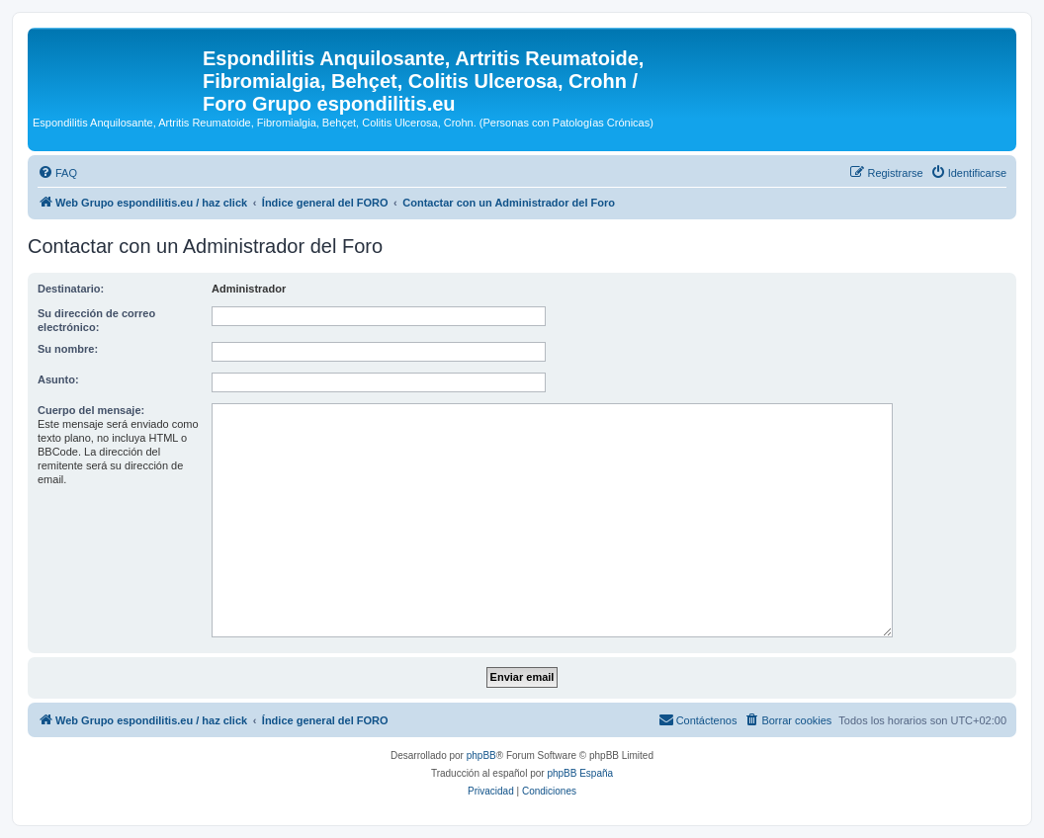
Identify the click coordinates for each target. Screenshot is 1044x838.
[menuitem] (57, 173)
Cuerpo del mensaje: (91, 410)
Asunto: (58, 379)
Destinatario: (71, 288)
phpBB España (580, 773)
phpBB (481, 755)
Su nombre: (68, 349)
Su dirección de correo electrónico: (96, 320)
